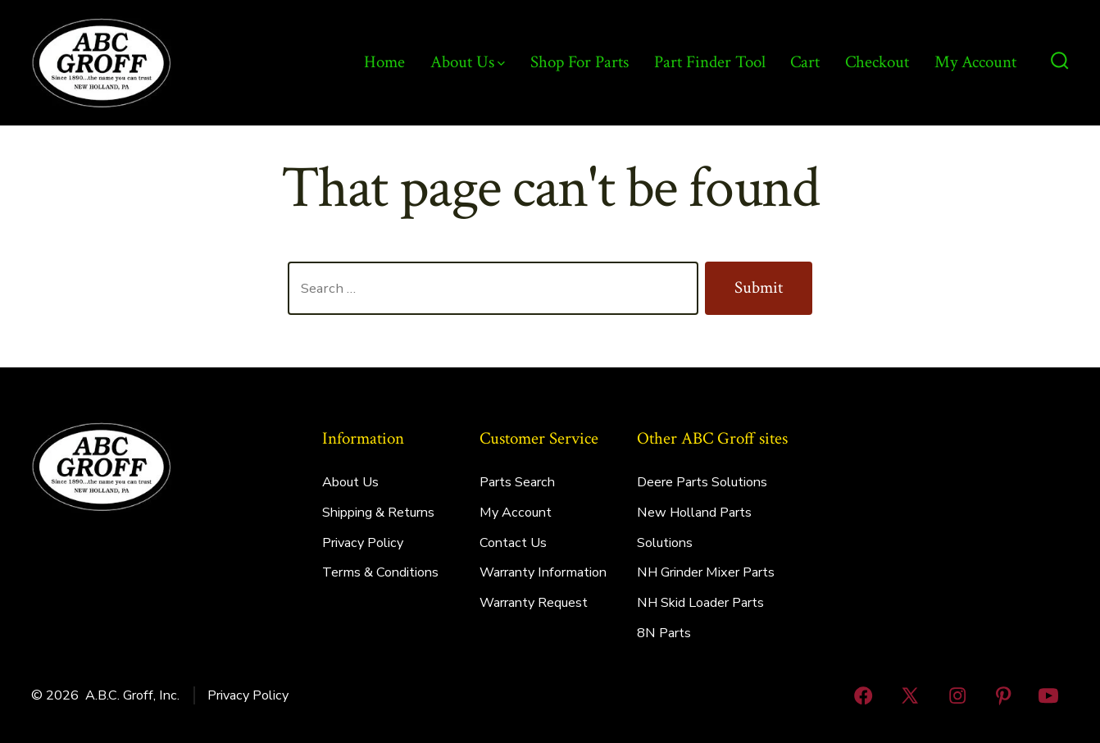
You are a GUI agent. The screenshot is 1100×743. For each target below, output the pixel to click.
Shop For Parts (579, 62)
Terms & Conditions (380, 572)
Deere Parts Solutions (702, 482)
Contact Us (513, 543)
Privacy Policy (362, 543)
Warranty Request (534, 603)
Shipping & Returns (378, 513)
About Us (467, 62)
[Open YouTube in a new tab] (1048, 695)
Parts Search (517, 482)
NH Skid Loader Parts (700, 603)
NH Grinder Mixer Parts (706, 572)
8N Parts (664, 633)
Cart (805, 62)
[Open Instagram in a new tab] (957, 695)
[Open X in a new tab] (911, 695)
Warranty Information (543, 572)
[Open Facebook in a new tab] (863, 695)
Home (384, 62)
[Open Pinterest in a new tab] (1003, 695)
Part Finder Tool (710, 62)
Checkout (877, 62)
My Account (975, 62)
